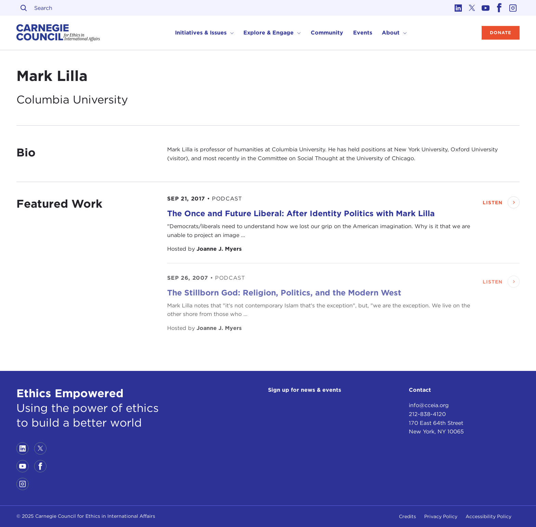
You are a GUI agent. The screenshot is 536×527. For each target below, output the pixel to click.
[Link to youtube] (485, 8)
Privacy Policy (440, 516)
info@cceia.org (429, 405)
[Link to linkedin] (458, 8)
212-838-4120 (427, 414)
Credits (407, 516)
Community (327, 32)
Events (362, 32)
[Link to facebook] (499, 8)
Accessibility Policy (488, 516)
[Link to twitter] (472, 8)
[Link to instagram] (513, 8)
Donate (500, 32)
